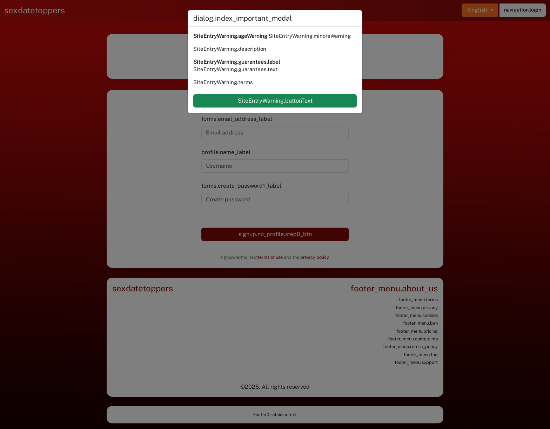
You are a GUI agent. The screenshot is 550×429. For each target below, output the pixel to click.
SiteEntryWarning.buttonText (275, 100)
